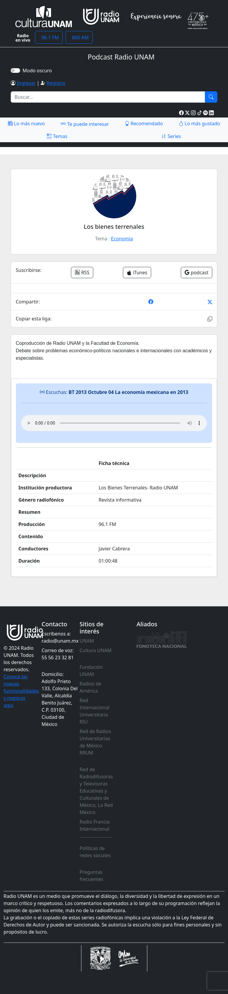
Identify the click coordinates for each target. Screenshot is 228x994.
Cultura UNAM (96, 650)
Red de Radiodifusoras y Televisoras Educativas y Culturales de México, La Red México (96, 790)
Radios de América (90, 687)
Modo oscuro (38, 70)
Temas (57, 136)
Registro (56, 83)
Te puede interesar (85, 123)
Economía (122, 238)
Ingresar (26, 83)
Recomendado (144, 123)
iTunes (137, 272)
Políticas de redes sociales (95, 852)
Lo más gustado (199, 123)
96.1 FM (49, 37)
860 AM (79, 37)
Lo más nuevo (26, 123)
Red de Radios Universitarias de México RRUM (95, 742)
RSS (82, 272)
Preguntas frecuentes (91, 875)
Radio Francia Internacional (95, 825)
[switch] (15, 70)
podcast (196, 272)
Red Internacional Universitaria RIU (94, 711)
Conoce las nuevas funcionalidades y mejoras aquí (21, 690)
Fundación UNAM (91, 670)
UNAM (87, 641)
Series (171, 136)
